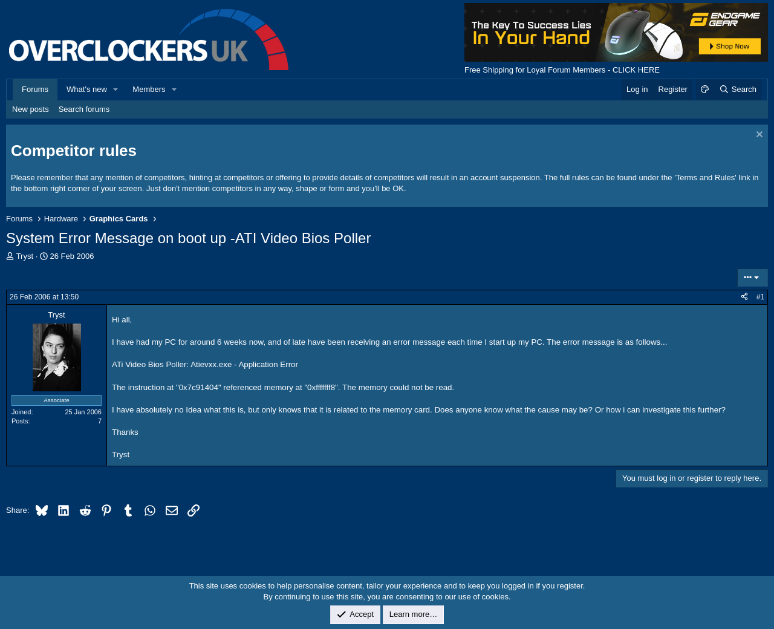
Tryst (24, 256)
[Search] (737, 89)
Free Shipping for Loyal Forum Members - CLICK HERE (562, 69)
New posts (30, 109)
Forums (35, 89)
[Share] (744, 297)
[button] (116, 89)
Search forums (84, 109)
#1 (760, 297)
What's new (87, 89)
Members (148, 89)
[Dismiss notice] (758, 135)
